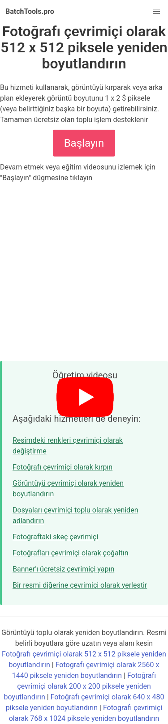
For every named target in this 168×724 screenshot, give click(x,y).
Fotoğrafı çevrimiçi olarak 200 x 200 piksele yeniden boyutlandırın (80, 686)
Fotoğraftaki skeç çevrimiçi (55, 537)
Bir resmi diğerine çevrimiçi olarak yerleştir (80, 585)
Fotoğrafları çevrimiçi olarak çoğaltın (71, 553)
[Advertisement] (84, 272)
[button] (156, 11)
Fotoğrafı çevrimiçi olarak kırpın (62, 467)
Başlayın (84, 143)
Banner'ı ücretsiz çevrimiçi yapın (63, 569)
